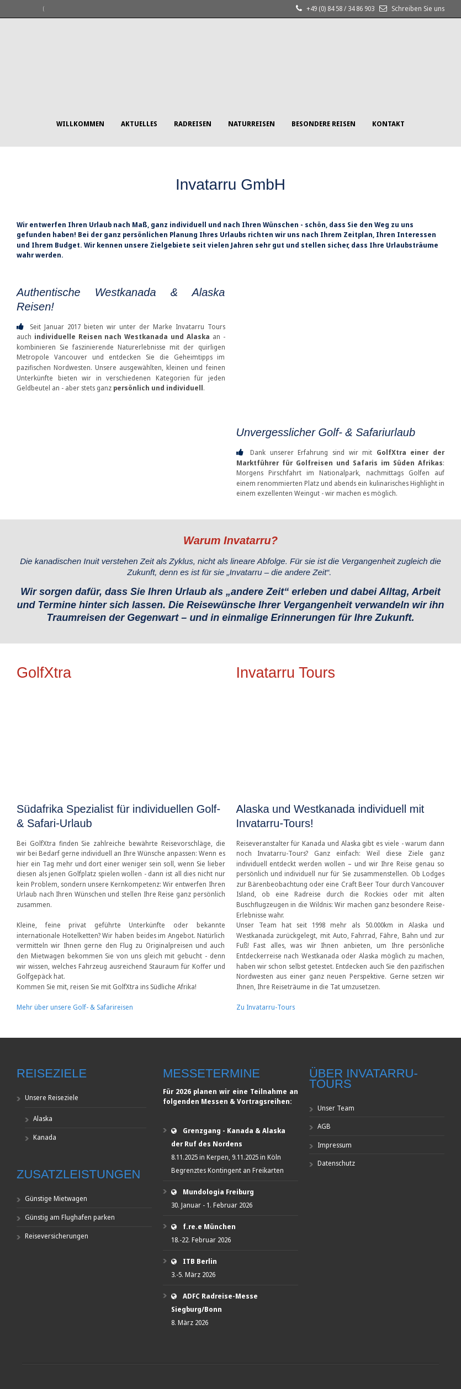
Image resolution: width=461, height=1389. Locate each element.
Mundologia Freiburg (218, 1192)
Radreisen (192, 123)
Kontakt (388, 123)
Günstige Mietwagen (56, 1198)
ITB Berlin (200, 1261)
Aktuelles (139, 123)
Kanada (44, 1137)
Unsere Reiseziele (51, 1097)
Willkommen (80, 123)
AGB (324, 1126)
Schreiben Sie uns (417, 8)
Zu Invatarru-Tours (265, 1007)
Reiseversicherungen (56, 1236)
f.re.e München (209, 1226)
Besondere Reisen (324, 123)
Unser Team (335, 1108)
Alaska (42, 1118)
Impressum (334, 1145)
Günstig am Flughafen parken (70, 1217)
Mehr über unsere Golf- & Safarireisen (75, 1007)
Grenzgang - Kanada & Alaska (234, 1130)
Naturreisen (251, 123)
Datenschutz (336, 1163)
